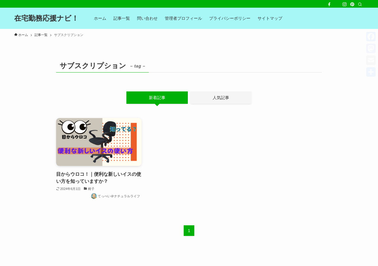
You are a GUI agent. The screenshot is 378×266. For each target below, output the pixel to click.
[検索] (360, 4)
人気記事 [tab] (221, 97)
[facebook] (329, 4)
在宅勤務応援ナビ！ (46, 18)
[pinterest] (352, 4)
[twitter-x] (337, 4)
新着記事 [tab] (157, 97)
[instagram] (344, 4)
